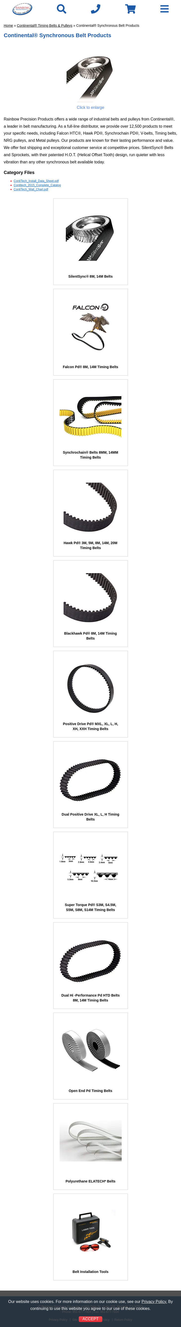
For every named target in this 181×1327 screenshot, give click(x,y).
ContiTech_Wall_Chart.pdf (31, 189)
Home (8, 26)
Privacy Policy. (154, 1301)
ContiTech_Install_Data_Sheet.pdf (36, 181)
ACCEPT (90, 1319)
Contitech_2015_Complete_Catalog (37, 185)
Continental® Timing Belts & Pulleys (44, 26)
